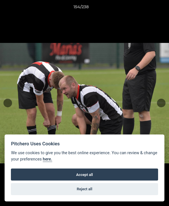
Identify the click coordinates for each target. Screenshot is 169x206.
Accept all (84, 175)
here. (47, 159)
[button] (148, 8)
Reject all (84, 189)
